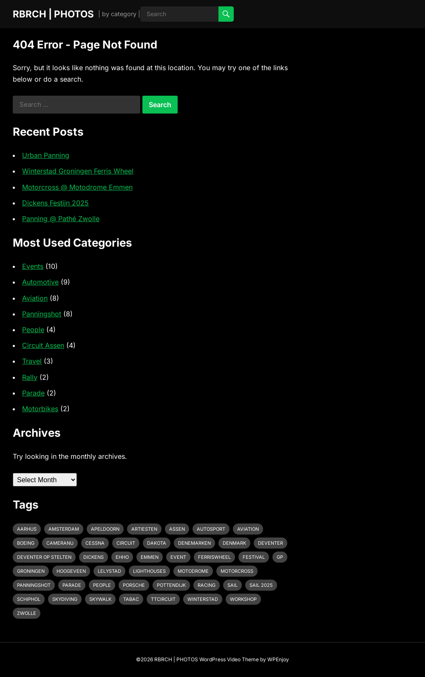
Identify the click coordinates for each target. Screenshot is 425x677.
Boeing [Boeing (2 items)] (25, 543)
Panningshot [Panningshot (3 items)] (34, 585)
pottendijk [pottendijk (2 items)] (171, 585)
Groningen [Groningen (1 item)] (31, 571)
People (33, 329)
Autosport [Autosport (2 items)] (211, 529)
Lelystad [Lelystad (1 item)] (109, 571)
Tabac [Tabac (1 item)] (131, 599)
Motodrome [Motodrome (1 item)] (193, 571)
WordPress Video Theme (229, 659)
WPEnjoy (278, 659)
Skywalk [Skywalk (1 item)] (100, 599)
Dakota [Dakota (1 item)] (156, 543)
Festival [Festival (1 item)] (254, 557)
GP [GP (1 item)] (280, 557)
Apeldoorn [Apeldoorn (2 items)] (105, 529)
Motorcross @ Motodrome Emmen (77, 187)
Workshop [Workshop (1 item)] (243, 599)
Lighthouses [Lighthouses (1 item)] (149, 571)
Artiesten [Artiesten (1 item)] (144, 529)
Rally (29, 377)
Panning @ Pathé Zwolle (60, 218)
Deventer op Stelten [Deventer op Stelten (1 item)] (44, 557)
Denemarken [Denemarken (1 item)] (194, 543)
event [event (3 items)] (178, 557)
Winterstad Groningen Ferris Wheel (77, 171)
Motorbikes (40, 408)
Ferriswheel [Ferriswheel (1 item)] (214, 557)
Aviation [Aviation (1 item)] (248, 529)
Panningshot (41, 314)
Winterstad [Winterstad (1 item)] (202, 599)
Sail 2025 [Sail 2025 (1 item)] (261, 585)
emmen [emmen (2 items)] (150, 557)
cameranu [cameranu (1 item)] (60, 543)
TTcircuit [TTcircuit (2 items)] (163, 599)
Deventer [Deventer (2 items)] (270, 543)
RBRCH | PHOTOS (53, 14)
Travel (32, 361)
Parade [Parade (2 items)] (71, 585)
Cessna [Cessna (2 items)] (95, 543)
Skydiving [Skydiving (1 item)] (64, 599)
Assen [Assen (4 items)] (177, 529)
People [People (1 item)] (102, 585)
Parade (33, 393)
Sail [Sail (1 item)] (232, 585)
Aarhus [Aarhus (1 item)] (27, 529)
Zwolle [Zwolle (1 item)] (26, 613)
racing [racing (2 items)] (206, 585)
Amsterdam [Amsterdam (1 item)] (63, 529)
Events (32, 266)
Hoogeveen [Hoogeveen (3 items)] (71, 571)
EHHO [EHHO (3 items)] (122, 557)
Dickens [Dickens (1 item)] (93, 557)
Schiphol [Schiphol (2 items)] (28, 599)
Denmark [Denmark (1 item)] (234, 543)
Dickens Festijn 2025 (55, 203)
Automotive (40, 282)
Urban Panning (45, 155)
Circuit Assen (43, 345)
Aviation (35, 298)
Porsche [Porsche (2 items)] (134, 585)
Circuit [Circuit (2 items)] (125, 543)
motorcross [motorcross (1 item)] (237, 571)
